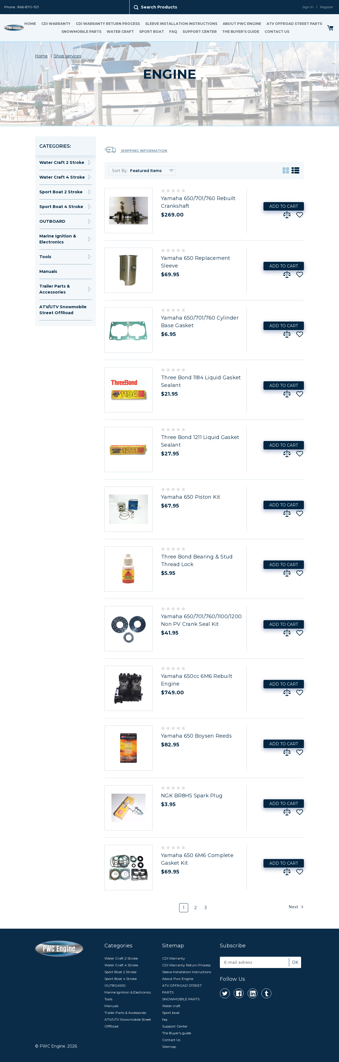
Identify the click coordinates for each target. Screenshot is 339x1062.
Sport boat (151, 31)
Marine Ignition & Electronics (57, 239)
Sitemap (169, 1046)
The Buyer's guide (240, 31)
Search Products (159, 7)
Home (30, 24)
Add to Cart (283, 206)
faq (173, 31)
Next (296, 907)
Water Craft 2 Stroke (61, 162)
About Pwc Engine (242, 24)
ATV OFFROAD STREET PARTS (294, 24)
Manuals (48, 271)
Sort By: (120, 170)
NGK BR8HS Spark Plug (191, 796)
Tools (45, 256)
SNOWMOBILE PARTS (81, 31)
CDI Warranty (55, 24)
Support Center (200, 31)
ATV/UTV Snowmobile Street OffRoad (63, 309)
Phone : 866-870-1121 (21, 7)
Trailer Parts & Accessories (54, 289)
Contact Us (277, 31)
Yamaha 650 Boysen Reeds (196, 736)
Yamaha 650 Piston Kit (190, 497)
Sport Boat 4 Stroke (61, 206)
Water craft (120, 31)
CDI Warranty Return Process (108, 24)
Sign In (308, 7)
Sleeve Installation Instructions (181, 24)
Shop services (67, 56)
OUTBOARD (52, 221)
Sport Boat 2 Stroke (61, 191)
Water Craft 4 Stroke (62, 177)
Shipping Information (135, 149)
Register (326, 7)
